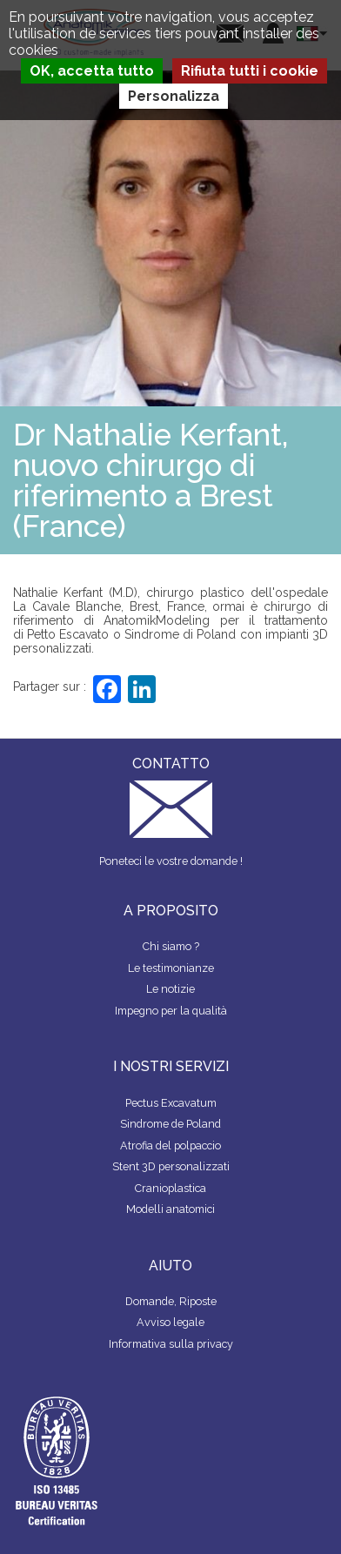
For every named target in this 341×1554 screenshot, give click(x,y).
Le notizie (170, 988)
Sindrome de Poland (170, 1123)
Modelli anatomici (170, 1209)
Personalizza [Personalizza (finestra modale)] (173, 96)
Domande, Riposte (171, 1301)
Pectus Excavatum (171, 1102)
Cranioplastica (170, 1188)
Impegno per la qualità (171, 1010)
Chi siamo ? (171, 946)
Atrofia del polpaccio (170, 1145)
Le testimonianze (171, 968)
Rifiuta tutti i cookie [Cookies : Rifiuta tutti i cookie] (249, 71)
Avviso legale (170, 1322)
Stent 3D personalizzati (171, 1166)
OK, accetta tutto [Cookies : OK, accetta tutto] (92, 71)
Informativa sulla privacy (171, 1343)
